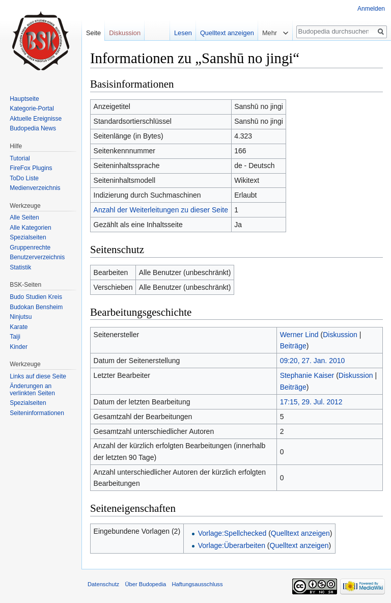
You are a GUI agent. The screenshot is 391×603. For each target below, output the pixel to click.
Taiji (15, 336)
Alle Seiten (24, 217)
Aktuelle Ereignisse (36, 118)
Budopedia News (33, 128)
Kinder (18, 346)
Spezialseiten (28, 237)
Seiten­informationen (37, 413)
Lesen (183, 33)
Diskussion (340, 335)
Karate (18, 327)
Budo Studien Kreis (36, 296)
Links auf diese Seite (38, 376)
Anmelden (371, 8)
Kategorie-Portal (32, 108)
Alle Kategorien (30, 227)
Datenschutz (103, 584)
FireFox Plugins (31, 168)
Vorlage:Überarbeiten (231, 545)
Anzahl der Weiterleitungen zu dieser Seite (161, 210)
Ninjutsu (21, 316)
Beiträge (293, 346)
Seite (93, 33)
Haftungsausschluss (197, 584)
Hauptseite (24, 98)
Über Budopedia (145, 584)
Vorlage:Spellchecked (232, 533)
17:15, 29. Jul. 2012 (311, 402)
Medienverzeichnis (35, 187)
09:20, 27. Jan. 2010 (312, 361)
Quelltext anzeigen (300, 533)
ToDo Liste (24, 178)
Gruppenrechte (30, 247)
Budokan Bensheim (36, 307)
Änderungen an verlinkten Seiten (32, 389)
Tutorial (20, 158)
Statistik (20, 267)
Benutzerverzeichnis (37, 257)
